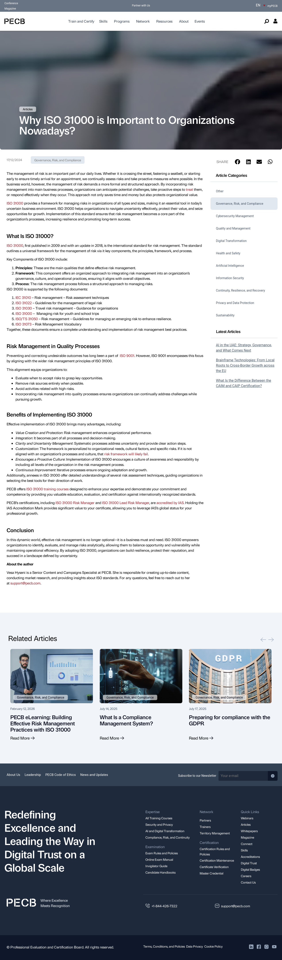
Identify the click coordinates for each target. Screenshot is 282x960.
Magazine (10, 8)
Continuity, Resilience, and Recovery (240, 290)
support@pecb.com (25, 583)
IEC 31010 (23, 297)
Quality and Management (233, 228)
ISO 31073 (23, 324)
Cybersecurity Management (235, 216)
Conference (11, 3)
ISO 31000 (15, 203)
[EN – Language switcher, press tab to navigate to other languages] (261, 5)
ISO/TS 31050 (26, 318)
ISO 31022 (23, 302)
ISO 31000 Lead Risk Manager (125, 502)
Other (220, 191)
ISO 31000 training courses (47, 489)
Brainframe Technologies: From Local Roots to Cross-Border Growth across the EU (245, 365)
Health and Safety (228, 253)
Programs (121, 21)
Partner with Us (141, 5)
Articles (28, 109)
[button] (238, 162)
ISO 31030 (23, 308)
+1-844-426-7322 (164, 906)
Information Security (230, 278)
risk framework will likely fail (126, 454)
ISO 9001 (127, 355)
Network (143, 21)
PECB (273, 6)
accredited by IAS (170, 502)
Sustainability (225, 315)
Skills (103, 21)
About (184, 21)
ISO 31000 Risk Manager (75, 502)
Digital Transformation (231, 241)
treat (189, 189)
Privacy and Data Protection (235, 303)
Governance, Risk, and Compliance (57, 160)
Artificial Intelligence (230, 265)
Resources (164, 21)
